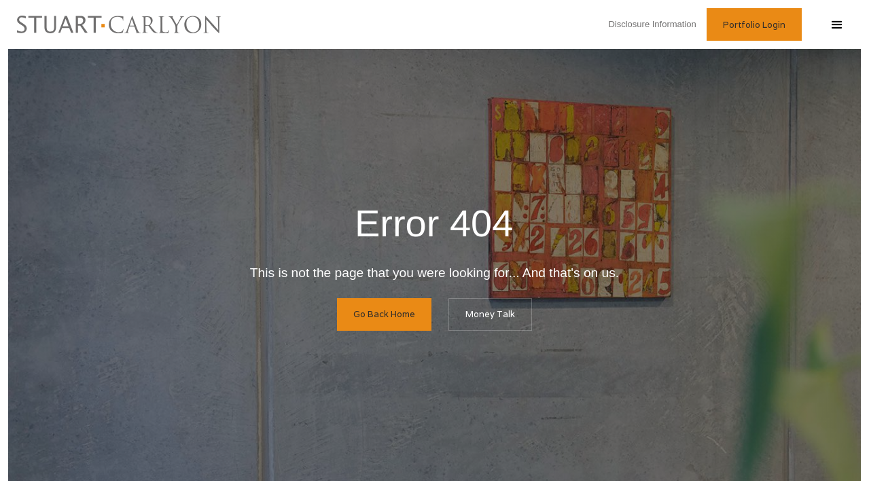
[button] (836, 24)
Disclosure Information (654, 24)
